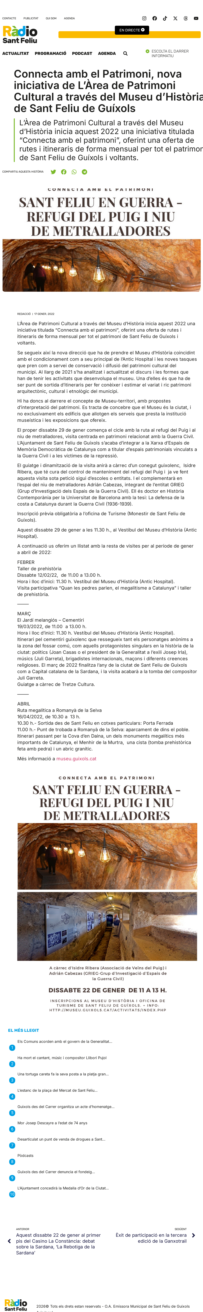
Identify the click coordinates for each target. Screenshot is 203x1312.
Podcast (82, 53)
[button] (125, 53)
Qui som (51, 18)
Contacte (9, 18)
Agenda (69, 18)
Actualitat (15, 53)
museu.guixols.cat (76, 758)
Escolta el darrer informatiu (173, 53)
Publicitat (30, 18)
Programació (50, 53)
